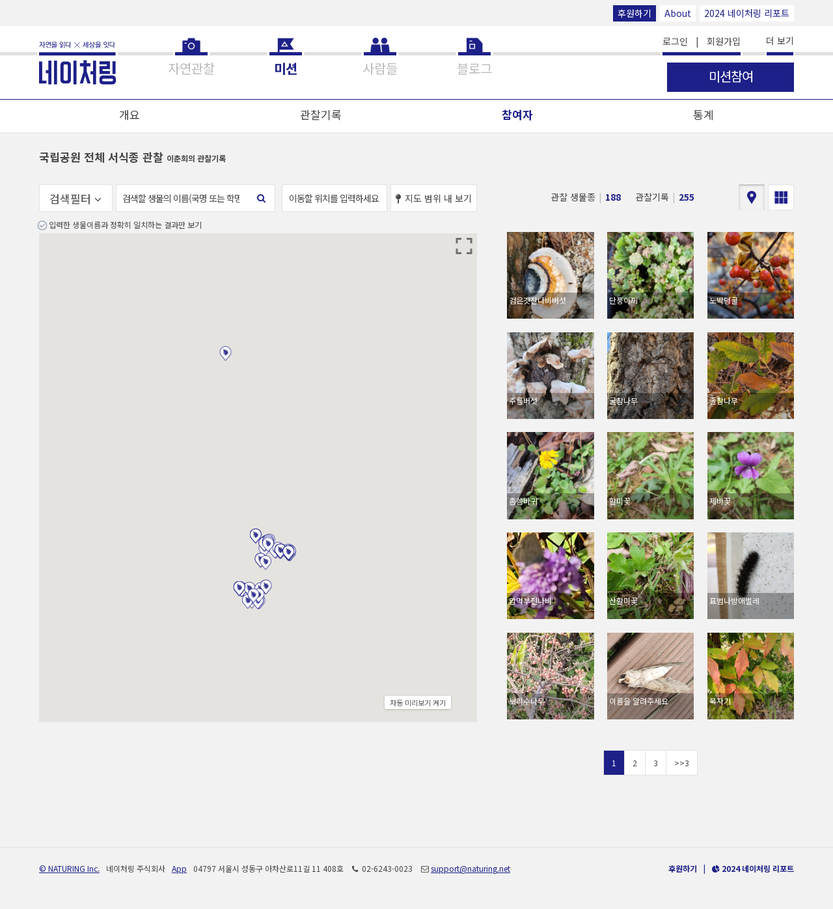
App (179, 868)
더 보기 (780, 40)
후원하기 (634, 13)
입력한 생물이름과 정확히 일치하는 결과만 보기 (125, 224)
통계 (703, 114)
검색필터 (75, 198)
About (677, 13)
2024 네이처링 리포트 (746, 13)
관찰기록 (321, 114)
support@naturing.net (470, 868)
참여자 (517, 114)
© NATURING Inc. (69, 868)
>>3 (681, 762)
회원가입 (724, 41)
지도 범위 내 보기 (434, 198)
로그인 (675, 41)
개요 (129, 114)
